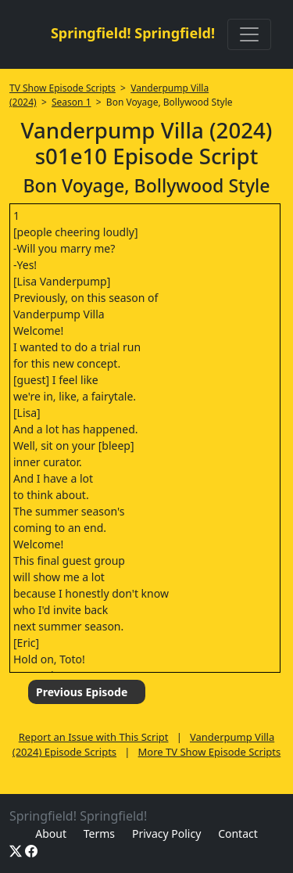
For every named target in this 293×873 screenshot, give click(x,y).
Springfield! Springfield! (133, 32)
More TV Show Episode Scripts (209, 752)
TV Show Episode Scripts (62, 88)
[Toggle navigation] (249, 34)
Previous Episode (81, 691)
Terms (99, 833)
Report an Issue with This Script (94, 737)
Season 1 (71, 102)
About (50, 833)
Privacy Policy (166, 833)
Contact (238, 833)
